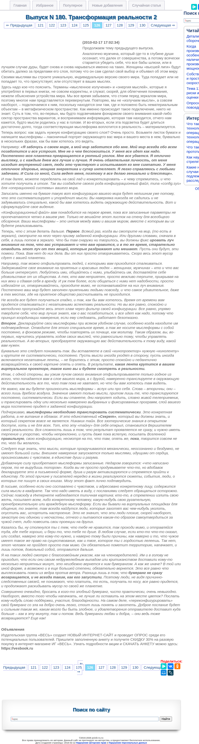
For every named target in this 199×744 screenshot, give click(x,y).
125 (86, 25)
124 (75, 25)
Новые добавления (107, 5)
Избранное (44, 5)
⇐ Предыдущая (19, 25)
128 (120, 25)
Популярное (72, 5)
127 (108, 25)
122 (52, 25)
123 (63, 25)
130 (142, 25)
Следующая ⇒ (163, 25)
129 (131, 25)
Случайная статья (146, 5)
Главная (20, 5)
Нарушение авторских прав (91, 743)
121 (40, 25)
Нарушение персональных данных (128, 743)
